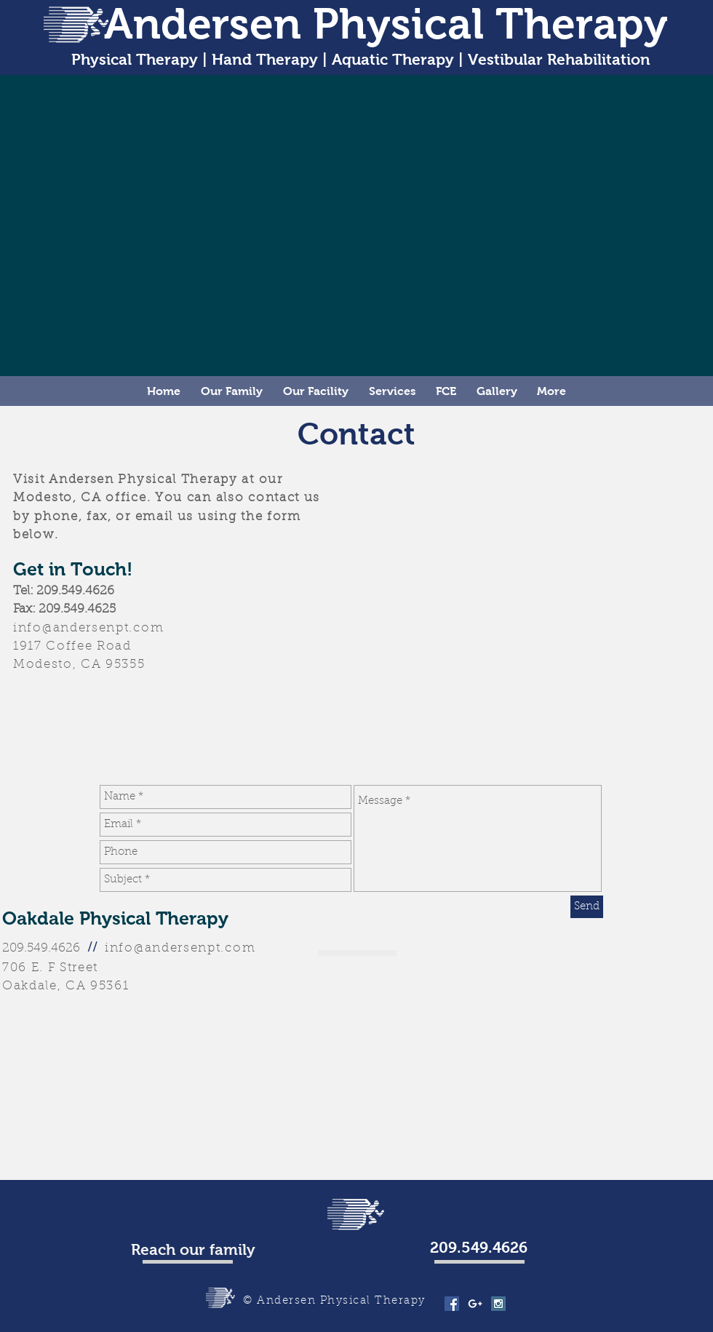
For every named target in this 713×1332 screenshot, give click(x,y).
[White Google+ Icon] (475, 1303)
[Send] (586, 907)
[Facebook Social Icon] (452, 1303)
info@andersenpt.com (88, 628)
